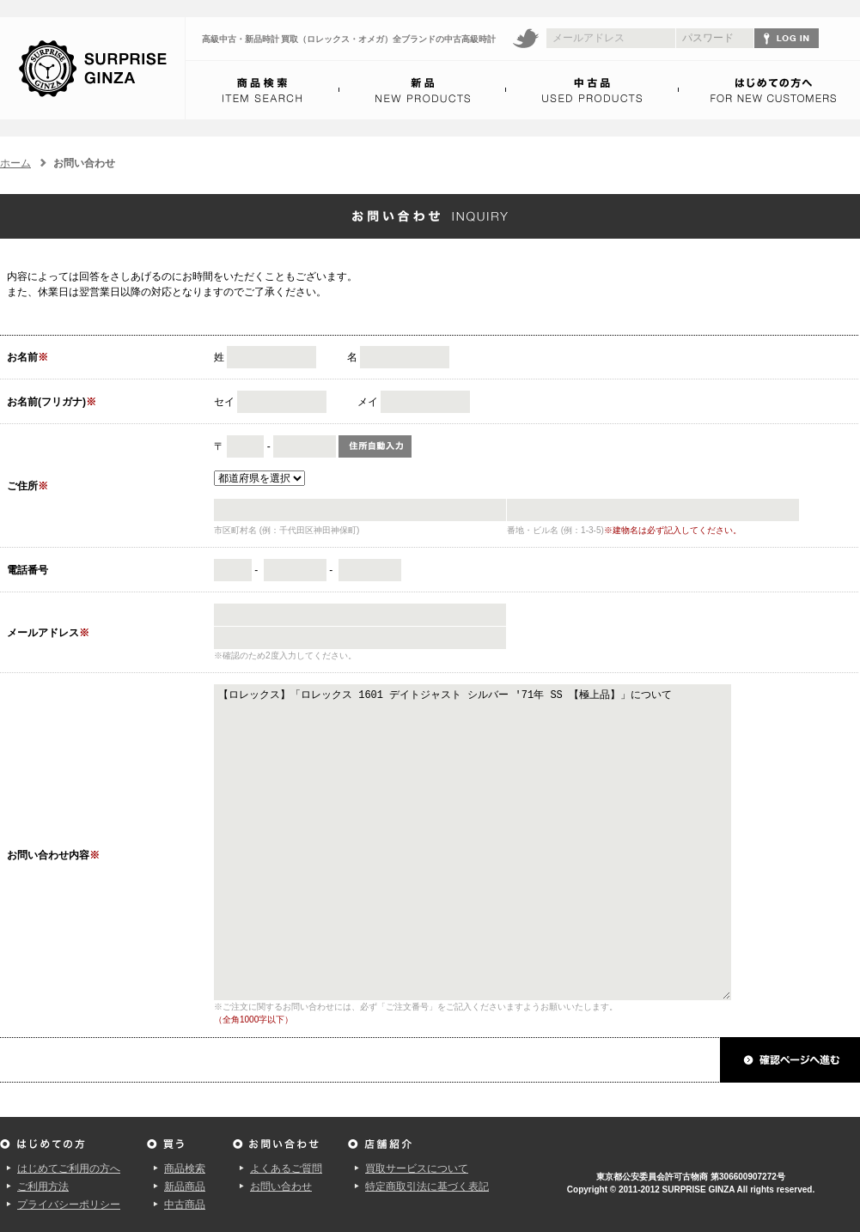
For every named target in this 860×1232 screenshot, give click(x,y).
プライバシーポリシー (68, 1205)
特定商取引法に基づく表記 (427, 1186)
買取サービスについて (416, 1168)
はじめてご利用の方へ (68, 1168)
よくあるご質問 (286, 1168)
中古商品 (184, 1205)
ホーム (15, 163)
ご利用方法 (43, 1186)
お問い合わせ (281, 1186)
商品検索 (184, 1168)
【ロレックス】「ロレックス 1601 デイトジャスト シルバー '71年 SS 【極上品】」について (499, 842)
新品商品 (184, 1186)
